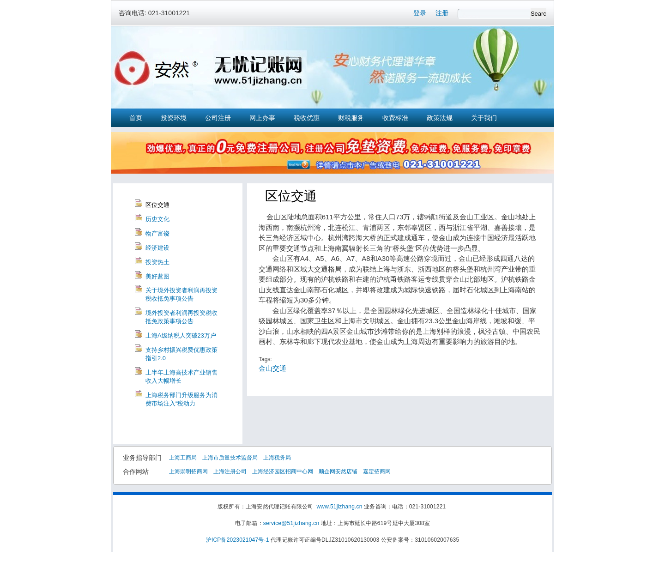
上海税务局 (277, 457)
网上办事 (262, 117)
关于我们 (484, 117)
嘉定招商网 (377, 471)
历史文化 (157, 219)
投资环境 (174, 117)
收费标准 (395, 117)
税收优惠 (307, 117)
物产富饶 (157, 233)
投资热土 (157, 262)
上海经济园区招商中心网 (282, 471)
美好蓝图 (157, 276)
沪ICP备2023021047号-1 (237, 540)
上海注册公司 (230, 471)
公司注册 (218, 117)
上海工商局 (183, 457)
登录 (419, 13)
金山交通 (272, 368)
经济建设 (157, 247)
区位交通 (157, 204)
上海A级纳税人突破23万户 (180, 335)
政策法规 (440, 117)
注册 (441, 13)
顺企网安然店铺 (338, 471)
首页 (135, 117)
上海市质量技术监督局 (230, 457)
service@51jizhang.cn (291, 523)
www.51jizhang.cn (339, 506)
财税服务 (351, 117)
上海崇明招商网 (188, 471)
